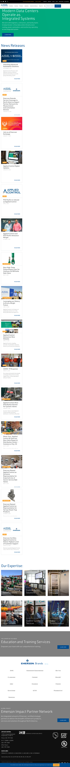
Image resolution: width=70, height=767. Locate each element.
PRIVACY (14, 762)
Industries (18, 753)
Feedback (37, 753)
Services (11, 753)
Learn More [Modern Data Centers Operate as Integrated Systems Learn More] (8, 34)
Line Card (26, 753)
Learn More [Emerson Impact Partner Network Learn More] (63, 720)
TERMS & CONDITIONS (6, 762)
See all (47, 664)
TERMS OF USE (21, 762)
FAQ (31, 753)
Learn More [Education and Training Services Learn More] (63, 647)
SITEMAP (27, 762)
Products (4, 753)
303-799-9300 (9, 738)
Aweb (31, 762)
